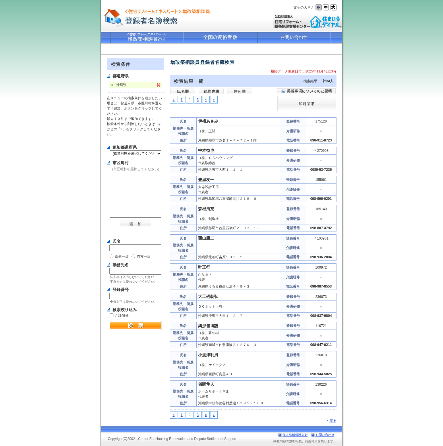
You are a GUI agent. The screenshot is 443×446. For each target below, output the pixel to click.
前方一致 (143, 256)
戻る (331, 421)
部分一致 (122, 256)
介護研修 (122, 315)
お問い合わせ (325, 435)
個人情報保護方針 (295, 435)
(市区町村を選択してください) (135, 169)
